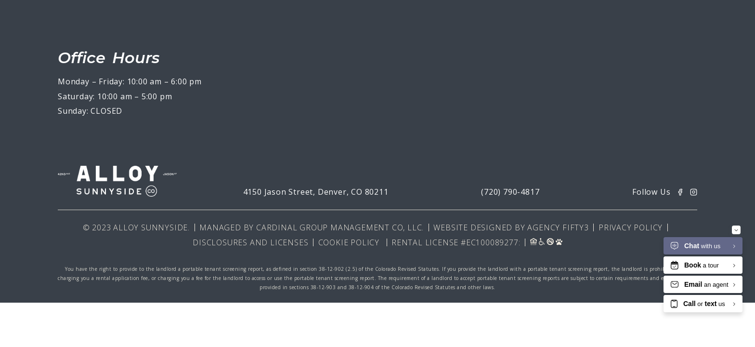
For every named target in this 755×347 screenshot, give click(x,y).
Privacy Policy (631, 227)
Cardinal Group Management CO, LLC (339, 227)
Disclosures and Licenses (250, 242)
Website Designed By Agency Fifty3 (510, 227)
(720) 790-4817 (510, 192)
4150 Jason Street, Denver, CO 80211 (316, 192)
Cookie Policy (348, 242)
